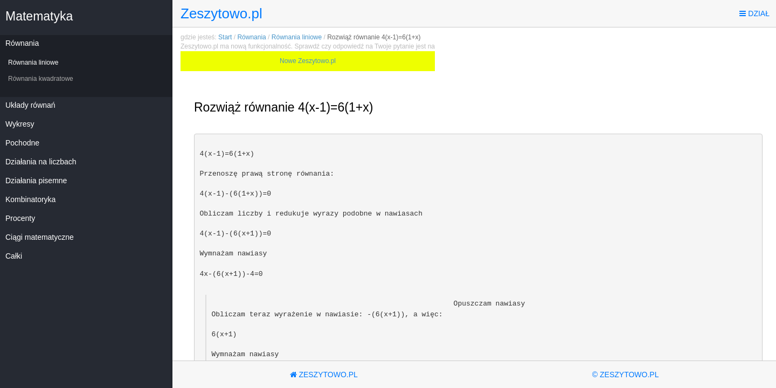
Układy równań (30, 105)
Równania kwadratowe (40, 78)
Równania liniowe (33, 62)
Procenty (20, 218)
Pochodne (22, 142)
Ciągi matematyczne (39, 237)
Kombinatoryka (30, 199)
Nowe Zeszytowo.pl (308, 61)
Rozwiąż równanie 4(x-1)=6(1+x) (373, 37)
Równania (22, 43)
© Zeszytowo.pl (625, 374)
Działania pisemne (36, 180)
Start (225, 37)
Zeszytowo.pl (221, 13)
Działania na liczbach (41, 161)
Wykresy (19, 124)
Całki (13, 256)
